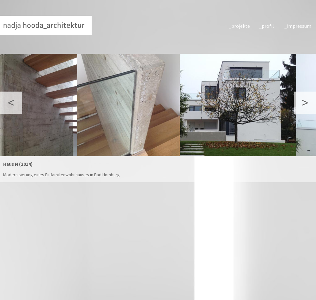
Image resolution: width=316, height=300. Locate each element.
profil (268, 26)
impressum (298, 26)
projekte (240, 26)
